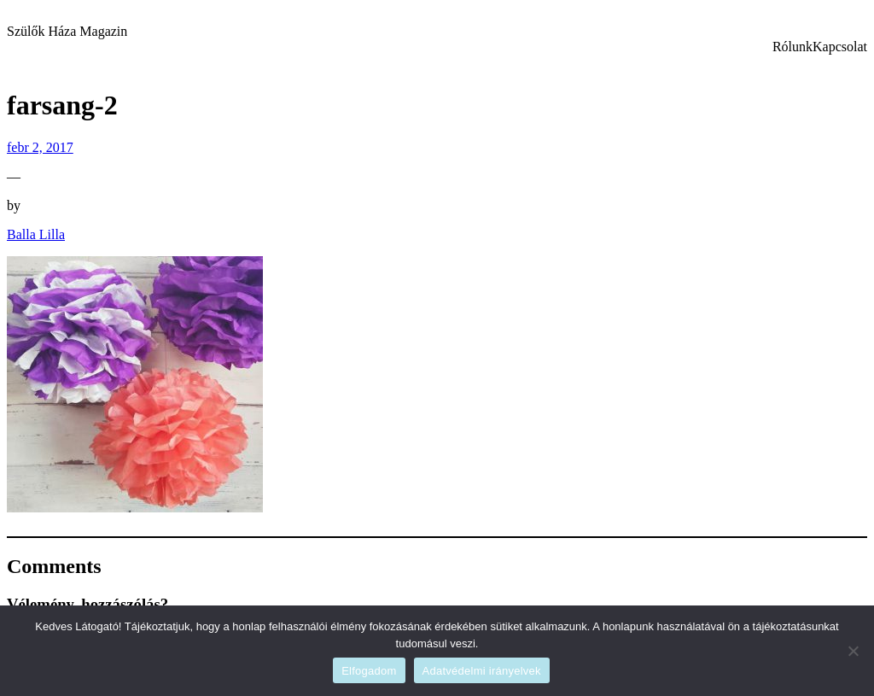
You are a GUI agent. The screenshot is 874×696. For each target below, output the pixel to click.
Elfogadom (368, 670)
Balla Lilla (36, 234)
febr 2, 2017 (40, 147)
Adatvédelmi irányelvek (481, 670)
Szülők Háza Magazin (67, 31)
